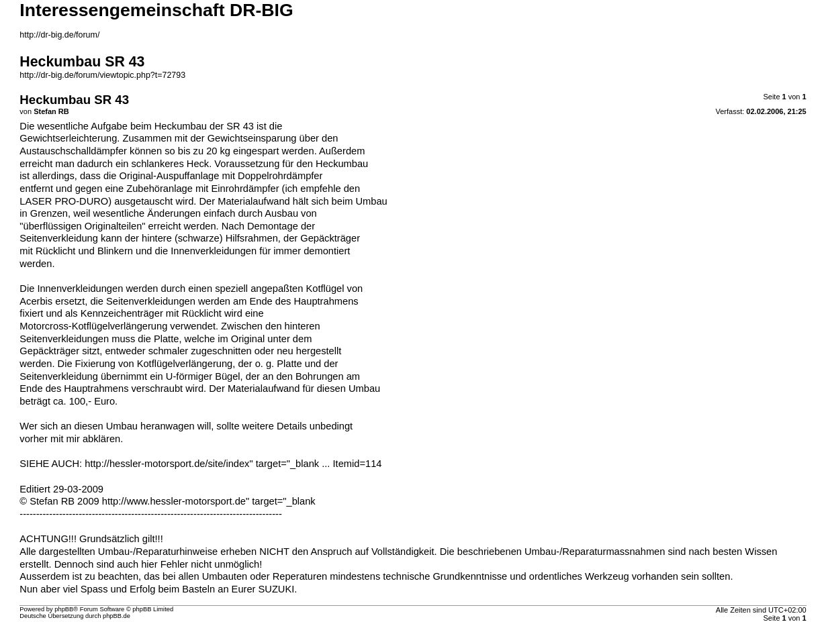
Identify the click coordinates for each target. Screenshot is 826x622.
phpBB (63, 609)
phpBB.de (116, 616)
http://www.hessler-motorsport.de (174, 501)
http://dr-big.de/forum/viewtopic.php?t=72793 (102, 75)
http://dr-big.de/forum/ (59, 35)
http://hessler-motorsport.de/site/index (167, 463)
